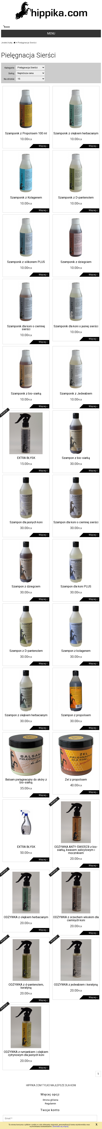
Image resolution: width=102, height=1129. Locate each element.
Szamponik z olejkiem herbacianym (75, 133)
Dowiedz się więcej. (61, 1126)
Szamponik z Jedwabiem (76, 393)
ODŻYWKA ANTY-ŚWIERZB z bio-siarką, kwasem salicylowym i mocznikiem (76, 850)
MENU (51, 33)
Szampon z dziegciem (26, 586)
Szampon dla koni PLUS (76, 586)
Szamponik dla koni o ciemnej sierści (26, 328)
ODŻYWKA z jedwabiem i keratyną (76, 984)
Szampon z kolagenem (76, 651)
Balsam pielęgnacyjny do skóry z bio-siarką (26, 781)
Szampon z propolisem (76, 715)
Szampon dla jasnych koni (26, 522)
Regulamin (50, 1103)
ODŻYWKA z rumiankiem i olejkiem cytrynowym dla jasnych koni (26, 1053)
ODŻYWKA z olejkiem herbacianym (26, 917)
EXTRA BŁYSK (26, 458)
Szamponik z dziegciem (76, 262)
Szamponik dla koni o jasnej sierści (76, 326)
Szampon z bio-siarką (76, 458)
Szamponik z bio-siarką (26, 393)
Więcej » (43, 146)
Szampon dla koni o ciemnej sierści (75, 522)
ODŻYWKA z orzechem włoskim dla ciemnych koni (76, 918)
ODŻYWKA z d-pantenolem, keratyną (26, 986)
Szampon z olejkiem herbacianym (26, 715)
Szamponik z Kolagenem (26, 197)
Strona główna (50, 1100)
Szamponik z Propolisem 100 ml (26, 133)
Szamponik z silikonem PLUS (26, 262)
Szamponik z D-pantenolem (76, 197)
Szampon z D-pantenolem (26, 651)
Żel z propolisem (76, 779)
